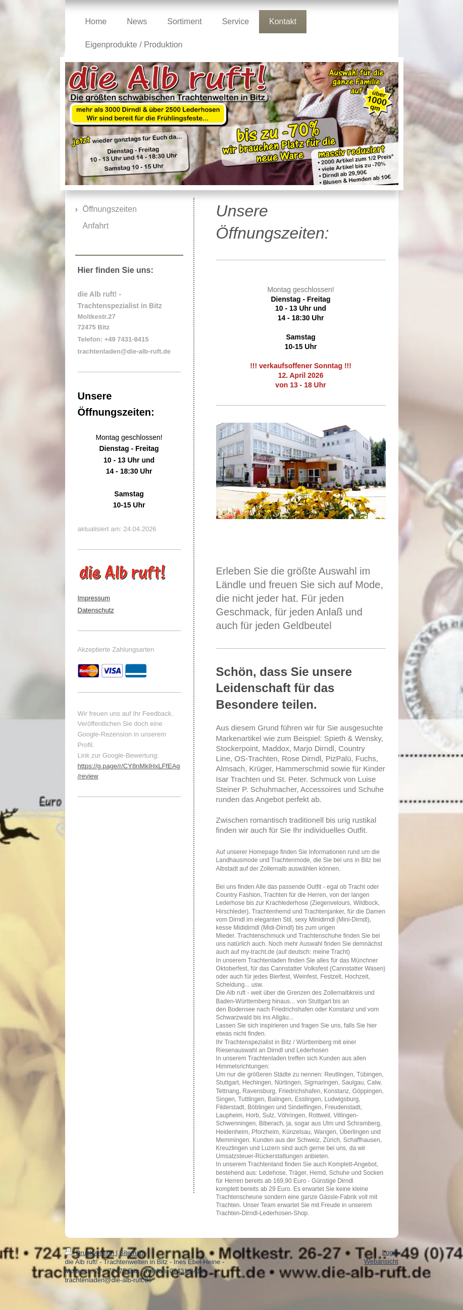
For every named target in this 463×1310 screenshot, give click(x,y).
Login (390, 1252)
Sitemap (132, 1253)
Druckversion (90, 1253)
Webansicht (381, 1261)
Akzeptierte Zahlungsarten (116, 649)
